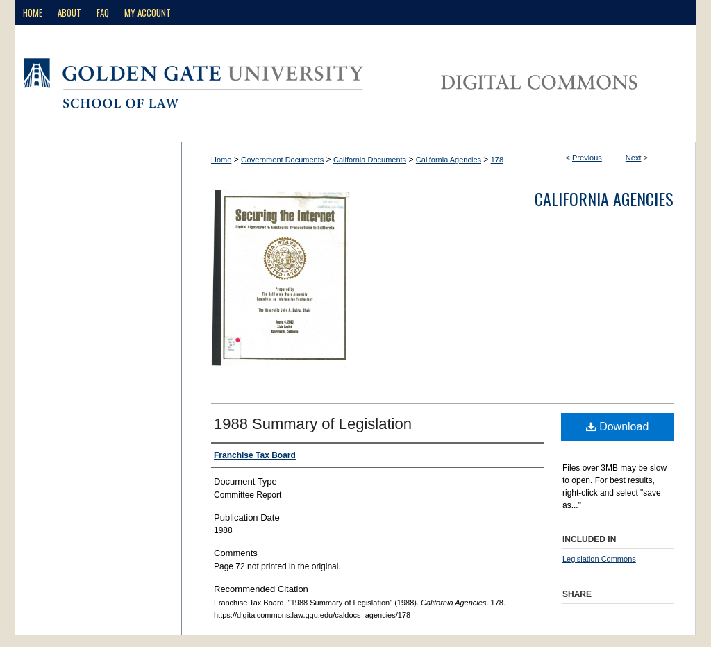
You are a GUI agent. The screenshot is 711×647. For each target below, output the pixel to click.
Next (634, 157)
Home (221, 160)
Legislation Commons (599, 559)
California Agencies (448, 160)
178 (497, 160)
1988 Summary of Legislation (313, 423)
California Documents (369, 160)
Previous (587, 157)
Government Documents (282, 160)
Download (617, 426)
